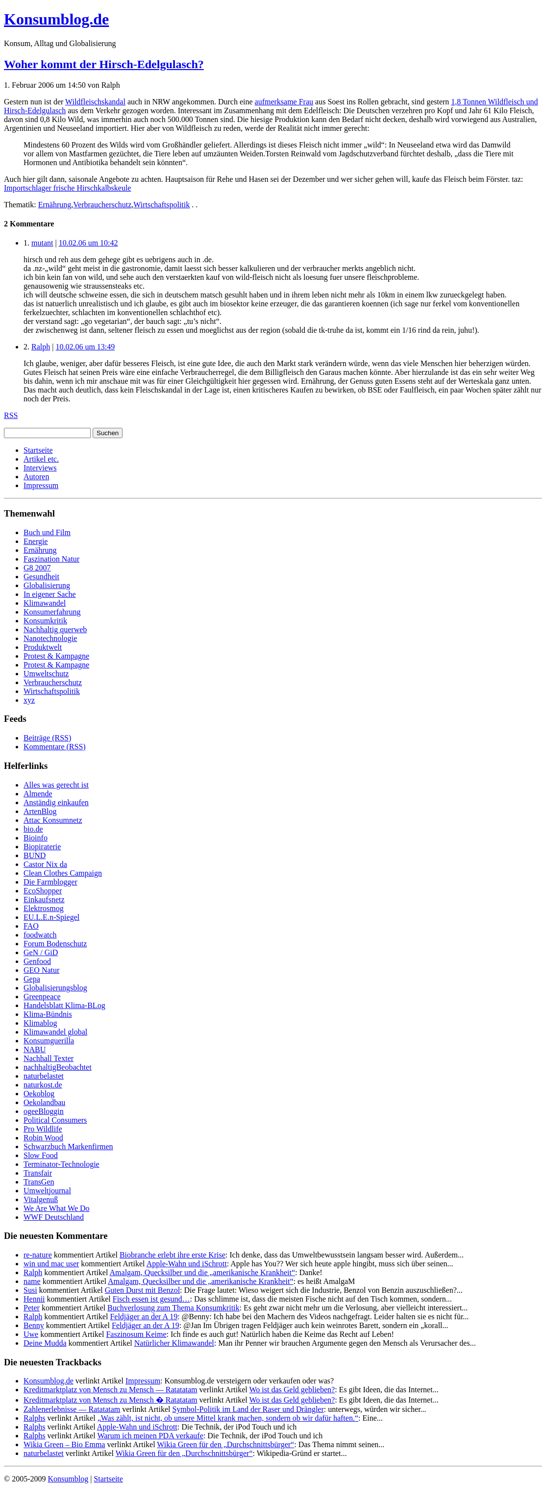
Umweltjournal (47, 1190)
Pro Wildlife (43, 1129)
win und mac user (51, 1263)
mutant (42, 243)
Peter (32, 1308)
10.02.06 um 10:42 (88, 243)
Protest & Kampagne (56, 656)
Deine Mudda (45, 1343)
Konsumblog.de (49, 1381)
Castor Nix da (45, 864)
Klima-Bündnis (48, 1014)
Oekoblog (39, 1093)
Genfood (37, 961)
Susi (30, 1290)
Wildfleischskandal (95, 102)
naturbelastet (44, 1076)
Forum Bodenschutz (55, 943)
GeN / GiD (41, 952)
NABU (35, 1049)
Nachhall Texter (49, 1058)
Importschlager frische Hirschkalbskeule (67, 188)
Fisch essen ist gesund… (151, 1299)
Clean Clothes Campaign (63, 873)
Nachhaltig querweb (55, 629)
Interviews (40, 468)
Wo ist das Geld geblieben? (292, 1389)
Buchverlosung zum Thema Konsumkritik (173, 1308)
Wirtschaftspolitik (161, 204)
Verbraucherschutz (102, 204)
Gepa (32, 979)
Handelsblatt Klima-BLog (64, 1005)
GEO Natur (41, 970)
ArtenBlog (40, 811)
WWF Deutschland (54, 1217)
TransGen (39, 1182)
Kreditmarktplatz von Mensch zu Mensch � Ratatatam (111, 1400)
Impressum (41, 485)
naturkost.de (43, 1085)
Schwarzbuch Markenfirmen (68, 1146)
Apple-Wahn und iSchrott (187, 1263)
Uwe (31, 1334)
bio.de (33, 829)
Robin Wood (43, 1138)
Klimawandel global (55, 1032)
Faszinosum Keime (136, 1334)
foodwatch (40, 935)
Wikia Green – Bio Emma (64, 1444)
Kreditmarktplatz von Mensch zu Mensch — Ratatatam (111, 1389)
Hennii (34, 1299)
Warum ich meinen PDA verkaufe (150, 1435)
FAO (31, 926)
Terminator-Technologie (61, 1164)
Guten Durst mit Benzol (142, 1290)
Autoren (36, 476)
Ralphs (34, 1418)
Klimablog (40, 1023)
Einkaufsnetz (44, 899)
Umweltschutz (46, 673)
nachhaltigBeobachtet (58, 1067)
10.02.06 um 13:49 (85, 347)
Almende (38, 793)
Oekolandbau (44, 1102)
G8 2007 (37, 568)
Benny (34, 1325)
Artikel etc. (41, 459)
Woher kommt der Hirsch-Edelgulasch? (104, 64)
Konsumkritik (45, 620)
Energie (36, 541)
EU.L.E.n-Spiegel (51, 917)
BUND (35, 855)
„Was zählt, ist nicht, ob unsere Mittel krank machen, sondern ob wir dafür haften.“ (228, 1418)
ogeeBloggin (44, 1111)
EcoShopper (43, 891)
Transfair (38, 1173)
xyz (29, 700)
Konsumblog (68, 1479)
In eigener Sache (50, 594)
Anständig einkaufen (56, 802)
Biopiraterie (42, 846)
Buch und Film (47, 532)
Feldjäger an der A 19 (143, 1316)
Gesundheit (41, 576)
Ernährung (55, 204)
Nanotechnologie (50, 638)
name (32, 1281)
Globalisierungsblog (55, 988)
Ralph (40, 347)
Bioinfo (36, 838)
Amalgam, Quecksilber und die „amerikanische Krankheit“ (203, 1272)
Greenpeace (42, 996)
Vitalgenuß (41, 1199)
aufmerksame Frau (284, 102)
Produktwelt (43, 647)
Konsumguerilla (49, 1040)
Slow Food (41, 1155)
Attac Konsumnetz (53, 820)
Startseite (38, 450)
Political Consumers (55, 1120)
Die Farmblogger (50, 882)
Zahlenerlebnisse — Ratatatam (72, 1409)
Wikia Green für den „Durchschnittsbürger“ (225, 1444)
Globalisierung (47, 585)
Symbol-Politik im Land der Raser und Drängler (247, 1409)
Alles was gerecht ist (56, 785)
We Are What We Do (57, 1208)
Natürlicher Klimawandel (174, 1343)
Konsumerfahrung (52, 612)
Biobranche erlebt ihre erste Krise (172, 1255)
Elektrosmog (44, 908)
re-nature (38, 1255)
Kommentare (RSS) (55, 746)
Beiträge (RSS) (47, 738)
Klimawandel (45, 603)
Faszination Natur (51, 559)
